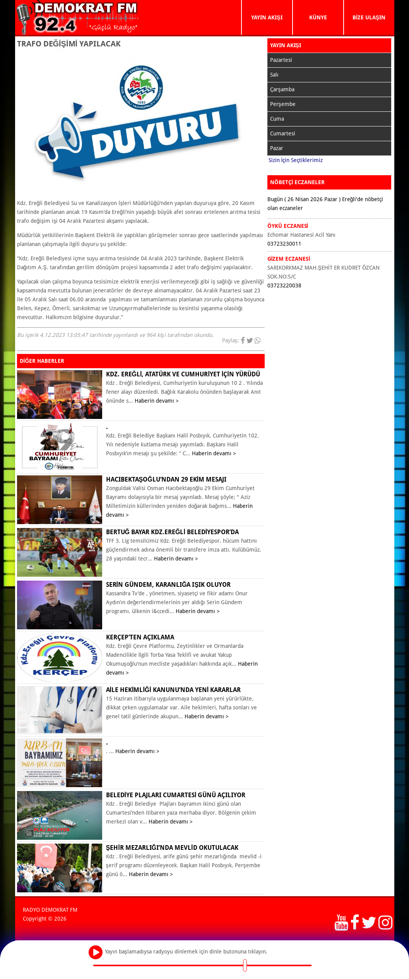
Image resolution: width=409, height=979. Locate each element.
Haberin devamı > (157, 401)
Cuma (277, 119)
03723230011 (284, 244)
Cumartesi (282, 133)
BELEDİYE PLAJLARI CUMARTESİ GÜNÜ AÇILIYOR (176, 795)
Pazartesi (281, 60)
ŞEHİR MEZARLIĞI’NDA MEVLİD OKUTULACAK (172, 847)
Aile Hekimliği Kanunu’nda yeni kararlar (173, 690)
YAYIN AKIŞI (266, 17)
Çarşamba (282, 89)
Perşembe (283, 104)
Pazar (276, 148)
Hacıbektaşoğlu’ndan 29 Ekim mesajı (166, 479)
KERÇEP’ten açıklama (140, 637)
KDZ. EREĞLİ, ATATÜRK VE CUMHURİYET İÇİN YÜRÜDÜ (183, 374)
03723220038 (284, 285)
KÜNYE (318, 17)
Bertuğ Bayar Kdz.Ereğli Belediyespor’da (172, 532)
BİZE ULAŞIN (369, 17)
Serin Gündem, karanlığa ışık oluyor (168, 584)
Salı (274, 75)
